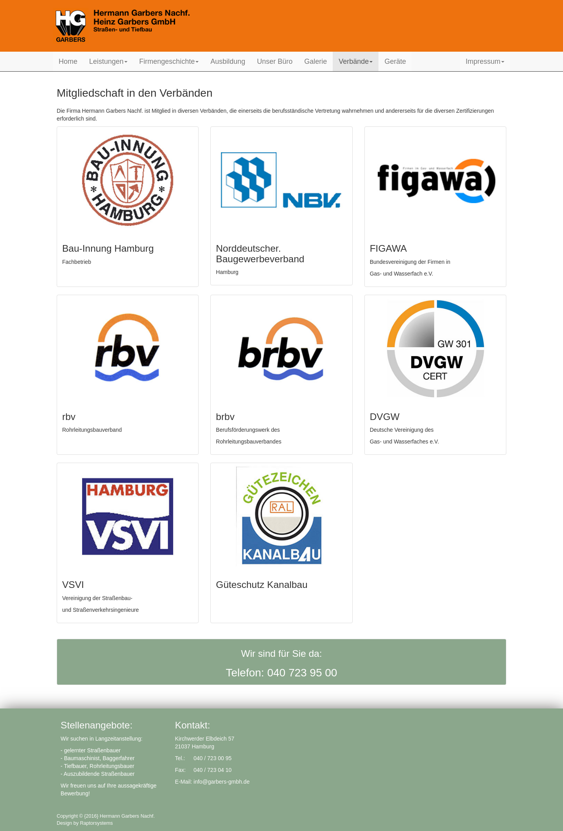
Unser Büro (274, 61)
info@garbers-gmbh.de (221, 782)
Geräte (395, 61)
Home (68, 61)
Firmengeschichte (169, 61)
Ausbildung (227, 61)
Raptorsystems (96, 823)
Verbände (356, 61)
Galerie (315, 61)
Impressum (485, 61)
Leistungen (108, 61)
